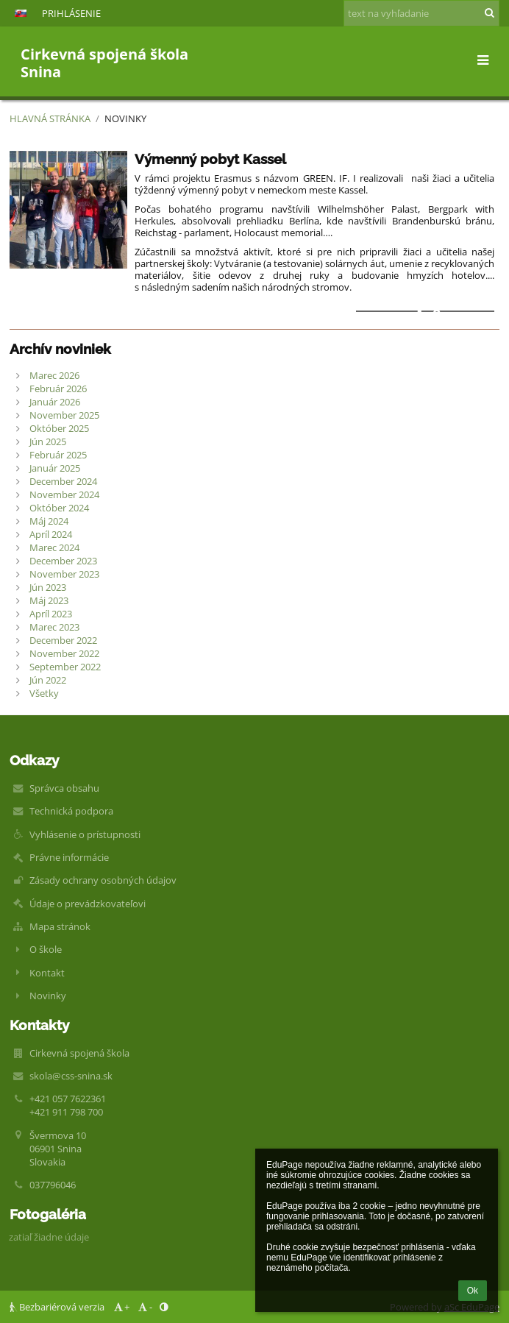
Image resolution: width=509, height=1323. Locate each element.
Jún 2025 (47, 441)
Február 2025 (58, 454)
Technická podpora (71, 810)
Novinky (125, 118)
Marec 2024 (54, 547)
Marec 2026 (54, 375)
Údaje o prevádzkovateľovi (87, 903)
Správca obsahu (64, 788)
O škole (45, 949)
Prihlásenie (71, 13)
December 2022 (63, 640)
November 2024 (64, 494)
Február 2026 (58, 388)
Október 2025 (59, 428)
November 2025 (64, 415)
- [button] (144, 1306)
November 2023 (64, 574)
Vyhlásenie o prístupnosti (84, 834)
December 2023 (63, 560)
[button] (21, 13)
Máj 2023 (48, 600)
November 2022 (64, 653)
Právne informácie (69, 857)
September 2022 (65, 666)
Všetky (44, 693)
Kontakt (47, 972)
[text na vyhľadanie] (421, 13)
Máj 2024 (48, 521)
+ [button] (120, 1306)
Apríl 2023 (50, 613)
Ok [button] (472, 1290)
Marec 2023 (54, 627)
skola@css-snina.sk (71, 1075)
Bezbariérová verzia (58, 1306)
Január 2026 (54, 401)
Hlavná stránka (50, 118)
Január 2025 (54, 468)
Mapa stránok (59, 926)
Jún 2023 (47, 587)
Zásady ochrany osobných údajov (103, 880)
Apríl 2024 (50, 534)
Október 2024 (59, 507)
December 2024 (63, 481)
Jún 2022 (47, 680)
